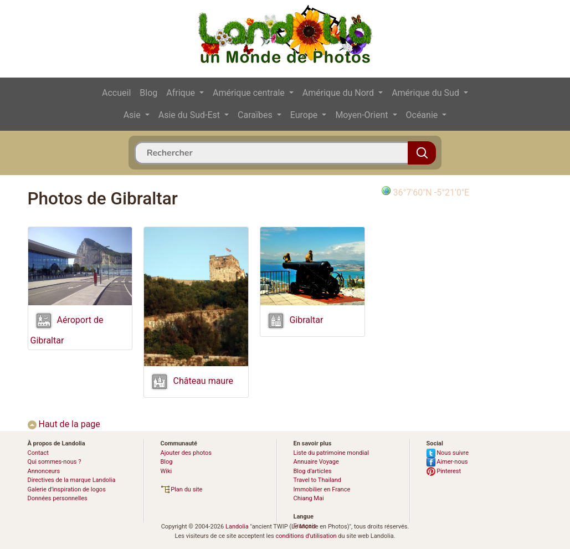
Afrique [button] (181, 93)
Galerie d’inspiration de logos (67, 489)
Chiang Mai (309, 498)
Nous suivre (448, 452)
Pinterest (444, 471)
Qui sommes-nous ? (54, 461)
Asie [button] (133, 115)
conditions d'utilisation (305, 536)
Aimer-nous (447, 461)
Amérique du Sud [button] (426, 93)
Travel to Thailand (318, 480)
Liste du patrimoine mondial (331, 452)
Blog (148, 93)
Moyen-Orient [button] (362, 115)
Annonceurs (44, 471)
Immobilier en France (322, 489)
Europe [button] (305, 115)
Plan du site (182, 489)
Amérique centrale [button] (250, 93)
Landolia (237, 526)
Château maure (203, 381)
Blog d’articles (313, 471)
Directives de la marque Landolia (72, 480)
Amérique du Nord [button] (339, 93)
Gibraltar (306, 320)
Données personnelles (58, 498)
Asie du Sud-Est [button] (190, 115)
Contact (38, 452)
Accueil (116, 93)
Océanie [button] (423, 115)
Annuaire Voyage (316, 461)
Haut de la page (64, 424)
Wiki (166, 471)
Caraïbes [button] (256, 115)
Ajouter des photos (186, 452)
